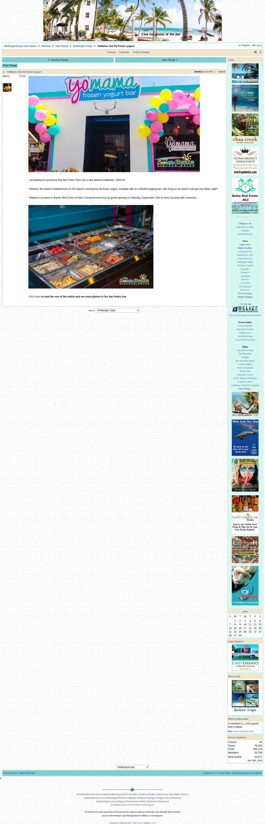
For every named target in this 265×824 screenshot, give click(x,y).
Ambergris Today (245, 262)
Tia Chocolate (245, 353)
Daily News (245, 244)
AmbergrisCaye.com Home (20, 46)
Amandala (245, 276)
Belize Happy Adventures (245, 378)
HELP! (125, 794)
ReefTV (245, 279)
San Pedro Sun (245, 258)
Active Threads (141, 52)
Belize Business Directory (154, 801)
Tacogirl (245, 357)
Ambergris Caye (82, 46)
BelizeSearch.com (95, 798)
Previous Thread (58, 60)
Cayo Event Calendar (245, 339)
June (245, 611)
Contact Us (209, 773)
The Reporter (245, 286)
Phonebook (132, 801)
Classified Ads (245, 251)
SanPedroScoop (245, 234)
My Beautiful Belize (245, 360)
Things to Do (245, 332)
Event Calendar (245, 325)
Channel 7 (245, 269)
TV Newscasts (245, 293)
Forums (46, 46)
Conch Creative (245, 381)
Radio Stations (245, 296)
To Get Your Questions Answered (245, 315)
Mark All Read (27, 773)
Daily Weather (245, 248)
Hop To (92, 310)
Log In (257, 45)
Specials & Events (245, 227)
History (175, 798)
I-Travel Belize (245, 364)
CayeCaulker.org (111, 794)
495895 (222, 72)
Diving (140, 798)
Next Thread (170, 60)
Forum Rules (10, 773)
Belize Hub (245, 371)
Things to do (245, 223)
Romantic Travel (245, 374)
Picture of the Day (142, 804)
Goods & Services (157, 794)
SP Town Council (245, 265)
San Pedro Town (177, 794)
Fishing (149, 798)
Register (244, 45)
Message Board (115, 798)
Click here (34, 296)
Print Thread (10, 65)
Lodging (130, 798)
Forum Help (223, 773)
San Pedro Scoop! (245, 350)
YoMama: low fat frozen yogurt (24, 72)
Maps (121, 801)
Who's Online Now (238, 719)
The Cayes (61, 46)
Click (241, 304)
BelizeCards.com (122, 804)
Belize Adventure (245, 367)
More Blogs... (245, 388)
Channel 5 (245, 272)
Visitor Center (138, 794)
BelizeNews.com (245, 255)
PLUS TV (245, 290)
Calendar (124, 52)
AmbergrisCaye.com (89, 794)
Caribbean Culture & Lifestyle (245, 385)
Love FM (245, 283)
